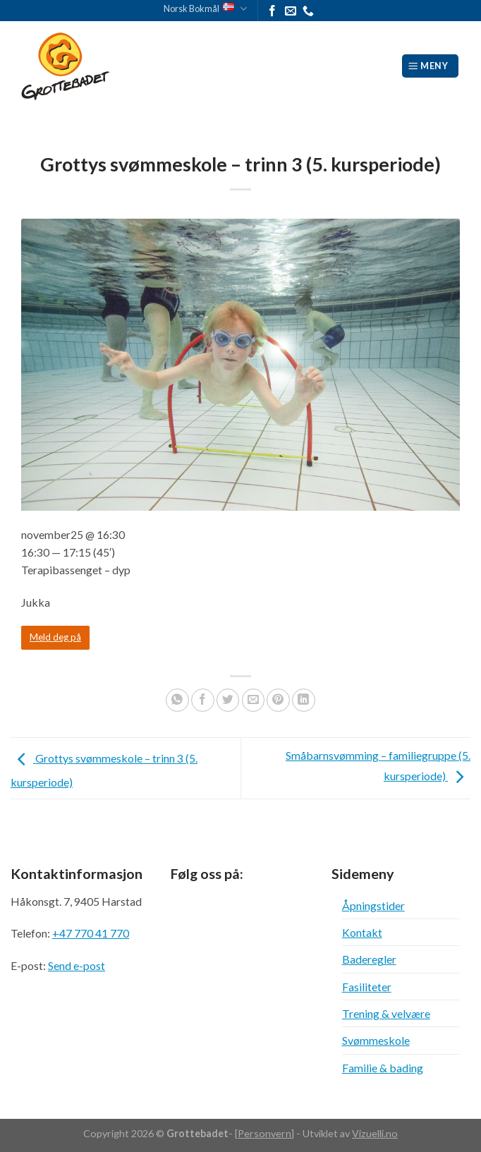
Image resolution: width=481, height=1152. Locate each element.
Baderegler (369, 959)
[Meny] (430, 65)
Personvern (264, 1133)
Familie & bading (382, 1067)
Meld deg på (55, 637)
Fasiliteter (366, 986)
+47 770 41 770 (90, 933)
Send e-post (76, 965)
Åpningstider (373, 905)
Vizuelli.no (375, 1133)
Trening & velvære (386, 1013)
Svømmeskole (376, 1040)
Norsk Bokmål (205, 9)
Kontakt (362, 932)
